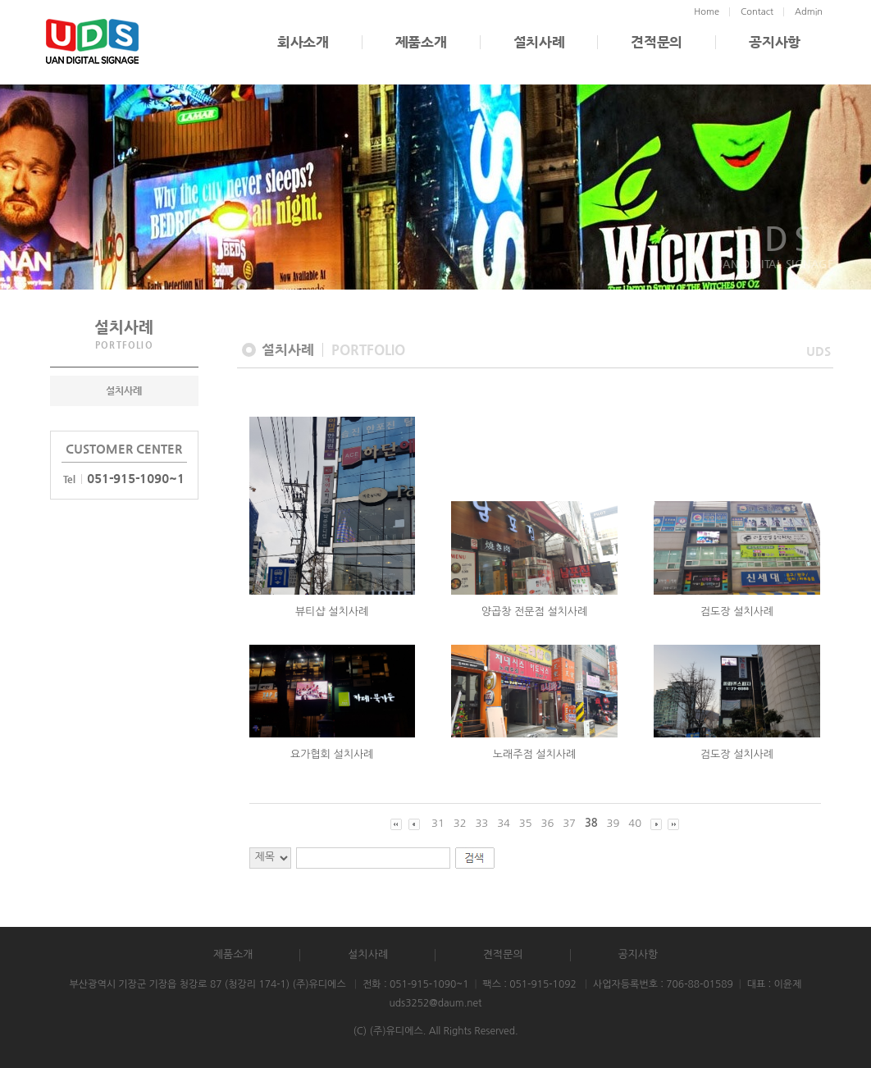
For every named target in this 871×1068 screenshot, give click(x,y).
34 (503, 823)
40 (634, 823)
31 (438, 823)
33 (481, 823)
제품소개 (421, 42)
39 (613, 823)
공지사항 (774, 42)
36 (547, 823)
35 (525, 823)
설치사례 (539, 42)
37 (569, 823)
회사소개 (303, 42)
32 (460, 823)
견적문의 (656, 42)
